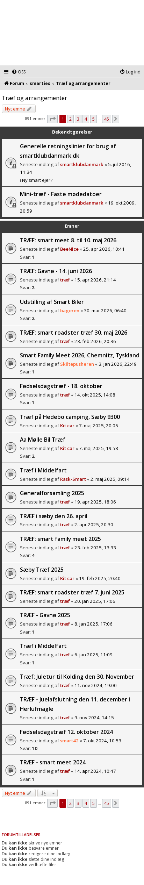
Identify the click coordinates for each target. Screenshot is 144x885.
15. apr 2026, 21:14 (95, 280)
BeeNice (69, 249)
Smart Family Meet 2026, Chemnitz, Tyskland (79, 355)
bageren (69, 310)
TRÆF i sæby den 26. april (53, 516)
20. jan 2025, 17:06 (94, 601)
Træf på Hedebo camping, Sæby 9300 (70, 417)
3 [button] (78, 119)
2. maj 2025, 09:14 (110, 479)
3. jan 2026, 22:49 (118, 364)
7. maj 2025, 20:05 (98, 425)
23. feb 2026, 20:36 (95, 341)
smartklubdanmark (81, 164)
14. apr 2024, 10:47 (95, 771)
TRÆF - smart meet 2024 (53, 762)
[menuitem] (19, 72)
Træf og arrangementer (34, 98)
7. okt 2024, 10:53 (102, 740)
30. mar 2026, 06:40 (105, 310)
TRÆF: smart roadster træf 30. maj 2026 (73, 332)
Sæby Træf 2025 (42, 569)
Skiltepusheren (77, 364)
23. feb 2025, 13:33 (95, 547)
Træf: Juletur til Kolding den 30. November (77, 676)
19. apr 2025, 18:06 (95, 502)
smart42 (69, 740)
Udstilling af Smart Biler (52, 302)
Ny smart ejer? (37, 180)
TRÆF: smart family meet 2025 (60, 539)
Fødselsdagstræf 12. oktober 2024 (66, 732)
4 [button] (86, 119)
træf (65, 280)
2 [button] (70, 119)
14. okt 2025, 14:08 (94, 395)
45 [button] (106, 119)
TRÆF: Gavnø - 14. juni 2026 (56, 271)
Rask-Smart (73, 479)
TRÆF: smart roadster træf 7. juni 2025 (72, 592)
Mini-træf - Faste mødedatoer (61, 194)
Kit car (67, 425)
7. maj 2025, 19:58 (98, 448)
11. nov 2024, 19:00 (95, 685)
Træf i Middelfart (43, 470)
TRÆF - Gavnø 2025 (45, 615)
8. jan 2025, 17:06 (93, 624)
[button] (52, 119)
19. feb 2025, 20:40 (100, 578)
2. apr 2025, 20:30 (93, 524)
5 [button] (93, 119)
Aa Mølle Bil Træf (42, 439)
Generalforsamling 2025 (52, 493)
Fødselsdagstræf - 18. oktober (61, 386)
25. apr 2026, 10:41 (104, 249)
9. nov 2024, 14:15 (94, 717)
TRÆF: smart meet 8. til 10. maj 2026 (68, 240)
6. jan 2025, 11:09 (93, 654)
